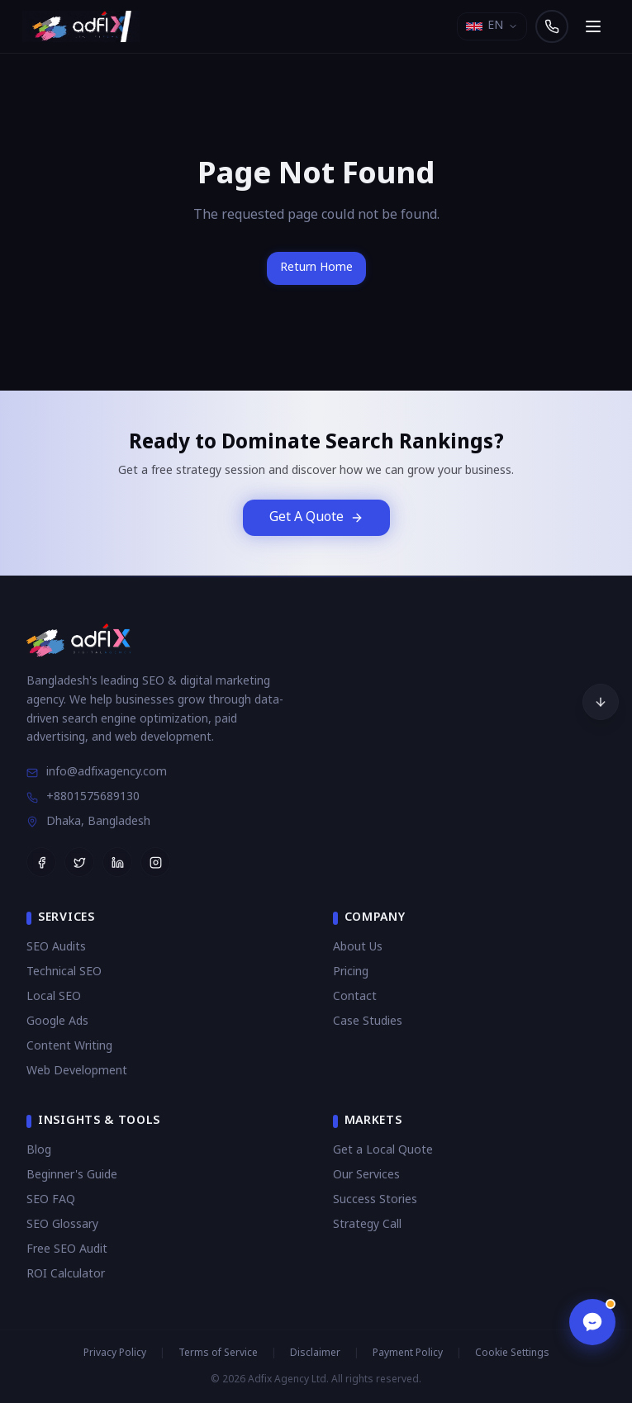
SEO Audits (56, 947)
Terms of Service (218, 1353)
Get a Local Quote (383, 1151)
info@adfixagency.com (96, 772)
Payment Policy (408, 1353)
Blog (38, 1151)
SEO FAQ (50, 1200)
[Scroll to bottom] (600, 702)
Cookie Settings (512, 1353)
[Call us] (551, 26)
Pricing (350, 972)
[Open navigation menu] (593, 26)
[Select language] (492, 26)
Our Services (366, 1175)
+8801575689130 (83, 797)
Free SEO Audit (66, 1250)
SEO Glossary (62, 1225)
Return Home (316, 268)
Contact (355, 997)
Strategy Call (367, 1225)
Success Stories (375, 1200)
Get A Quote (316, 518)
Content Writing (69, 1047)
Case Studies (367, 1022)
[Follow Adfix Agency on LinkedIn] (117, 862)
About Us (358, 947)
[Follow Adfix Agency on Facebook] (41, 862)
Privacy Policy (114, 1353)
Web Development (76, 1071)
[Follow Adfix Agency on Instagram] (155, 862)
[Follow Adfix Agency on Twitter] (79, 862)
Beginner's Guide (71, 1175)
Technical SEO (64, 972)
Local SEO (53, 997)
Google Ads (57, 1022)
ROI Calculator (65, 1274)
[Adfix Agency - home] (85, 26)
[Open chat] (590, 1320)
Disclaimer (315, 1353)
